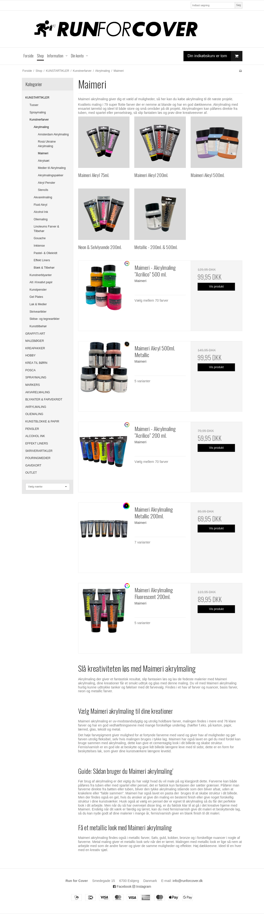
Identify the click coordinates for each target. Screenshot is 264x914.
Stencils (43, 190)
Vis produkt (216, 286)
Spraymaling (37, 112)
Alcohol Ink (41, 212)
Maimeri (43, 153)
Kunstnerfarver (39, 119)
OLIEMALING (34, 414)
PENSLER (32, 429)
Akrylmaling (41, 127)
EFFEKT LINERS (36, 443)
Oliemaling (41, 219)
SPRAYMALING (36, 377)
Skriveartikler (38, 311)
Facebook (122, 886)
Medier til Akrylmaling (52, 168)
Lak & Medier (38, 304)
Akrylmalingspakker (50, 175)
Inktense (39, 245)
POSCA (30, 370)
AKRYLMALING (35, 407)
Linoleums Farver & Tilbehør (46, 229)
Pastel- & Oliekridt (45, 253)
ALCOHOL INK (35, 436)
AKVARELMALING (37, 392)
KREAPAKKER (35, 348)
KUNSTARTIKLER (37, 97)
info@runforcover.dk (188, 881)
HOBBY (30, 355)
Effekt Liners (42, 260)
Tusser (33, 105)
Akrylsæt (43, 160)
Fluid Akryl (40, 204)
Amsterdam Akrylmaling (53, 134)
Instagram (141, 886)
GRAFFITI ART (35, 333)
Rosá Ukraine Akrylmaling (47, 144)
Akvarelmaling (43, 197)
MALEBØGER (34, 341)
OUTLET (31, 472)
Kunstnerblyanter (40, 275)
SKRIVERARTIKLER (39, 451)
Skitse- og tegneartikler (44, 319)
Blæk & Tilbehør (44, 267)
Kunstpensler (38, 289)
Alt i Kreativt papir (41, 282)
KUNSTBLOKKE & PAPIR (42, 421)
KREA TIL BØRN (36, 363)
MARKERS (32, 385)
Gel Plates (36, 297)
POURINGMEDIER (38, 458)
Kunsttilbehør (38, 326)
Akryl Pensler (46, 182)
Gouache (40, 238)
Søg (238, 5)
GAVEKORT (33, 465)
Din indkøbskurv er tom (215, 56)
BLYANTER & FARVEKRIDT (44, 399)
